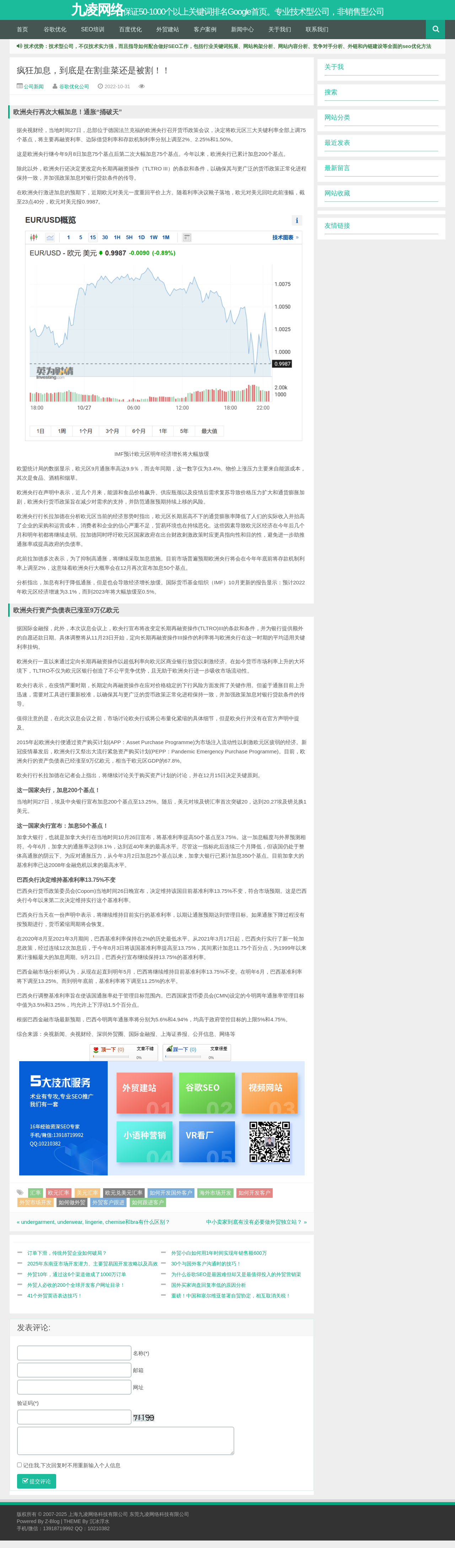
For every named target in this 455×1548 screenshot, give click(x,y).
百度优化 (130, 37)
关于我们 (279, 37)
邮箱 (138, 1378)
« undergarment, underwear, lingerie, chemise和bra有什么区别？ (93, 1230)
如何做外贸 (72, 1210)
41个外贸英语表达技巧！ (55, 1303)
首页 (22, 37)
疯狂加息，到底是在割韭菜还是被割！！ (93, 78)
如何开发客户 (255, 1200)
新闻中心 (242, 37)
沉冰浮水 (99, 1529)
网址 (138, 1395)
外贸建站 (167, 37)
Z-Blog (52, 1529)
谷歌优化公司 (74, 94)
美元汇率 (87, 1200)
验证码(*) (28, 1410)
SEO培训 (93, 37)
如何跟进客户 (148, 1210)
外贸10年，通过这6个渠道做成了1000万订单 (77, 1282)
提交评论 (36, 1488)
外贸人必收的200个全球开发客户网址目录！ (76, 1292)
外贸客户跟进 (108, 1210)
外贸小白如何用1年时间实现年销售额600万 (219, 1260)
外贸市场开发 (36, 1210)
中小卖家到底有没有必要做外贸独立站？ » (256, 1230)
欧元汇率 (58, 1200)
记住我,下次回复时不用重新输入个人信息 (72, 1473)
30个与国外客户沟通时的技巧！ (206, 1271)
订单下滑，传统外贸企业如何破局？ (67, 1260)
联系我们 (317, 37)
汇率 (35, 1200)
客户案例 (205, 37)
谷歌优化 (55, 37)
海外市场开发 (215, 1200)
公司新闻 (34, 94)
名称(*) (141, 1361)
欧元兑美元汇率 (124, 1200)
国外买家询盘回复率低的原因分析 (208, 1292)
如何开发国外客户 (171, 1200)
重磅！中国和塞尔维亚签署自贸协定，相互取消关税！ (231, 1303)
